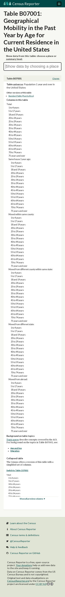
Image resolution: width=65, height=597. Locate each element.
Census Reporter (22, 4)
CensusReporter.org (18, 580)
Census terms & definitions (24, 535)
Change (55, 78)
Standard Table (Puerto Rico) (21, 96)
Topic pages (12, 440)
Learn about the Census (23, 523)
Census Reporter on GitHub (25, 553)
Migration (15, 451)
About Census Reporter (23, 529)
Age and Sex (16, 448)
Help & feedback (19, 547)
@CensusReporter (20, 541)
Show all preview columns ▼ (33, 499)
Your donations (24, 565)
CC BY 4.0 (44, 583)
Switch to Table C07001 (17, 470)
